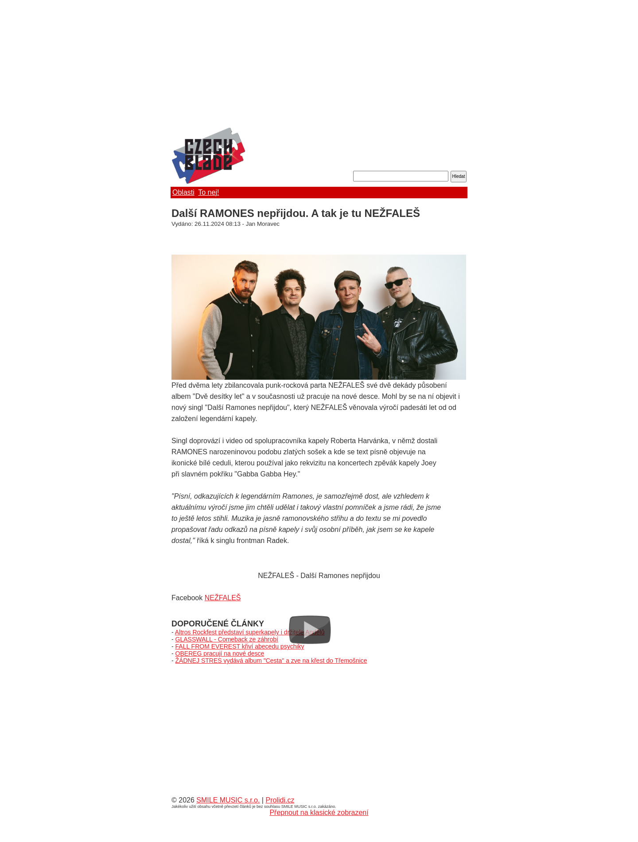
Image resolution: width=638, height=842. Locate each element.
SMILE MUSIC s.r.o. (228, 800)
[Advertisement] (319, 64)
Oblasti (183, 192)
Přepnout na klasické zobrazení (318, 812)
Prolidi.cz (279, 800)
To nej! (208, 192)
